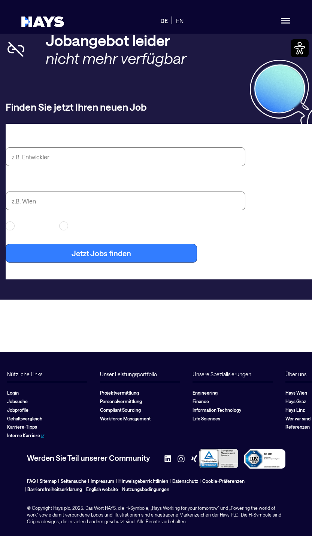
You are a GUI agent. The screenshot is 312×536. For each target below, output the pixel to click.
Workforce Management (125, 418)
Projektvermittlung (119, 392)
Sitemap (48, 481)
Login (13, 392)
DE (164, 20)
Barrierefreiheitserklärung (54, 489)
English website (102, 489)
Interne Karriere (26, 435)
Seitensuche (74, 481)
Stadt (15, 182)
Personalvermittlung (121, 401)
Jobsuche (17, 401)
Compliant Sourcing (120, 410)
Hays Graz (295, 401)
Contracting (28, 225)
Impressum (102, 481)
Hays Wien (296, 392)
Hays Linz (295, 410)
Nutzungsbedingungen (145, 489)
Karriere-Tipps (22, 426)
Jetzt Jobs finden (101, 253)
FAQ (31, 481)
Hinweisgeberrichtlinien (143, 481)
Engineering (205, 392)
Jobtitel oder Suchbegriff (49, 138)
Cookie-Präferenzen (223, 481)
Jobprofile (17, 410)
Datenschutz (185, 481)
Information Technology (217, 410)
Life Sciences (206, 418)
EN (180, 20)
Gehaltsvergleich (24, 418)
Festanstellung (84, 225)
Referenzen (297, 426)
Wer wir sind (298, 418)
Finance (201, 401)
